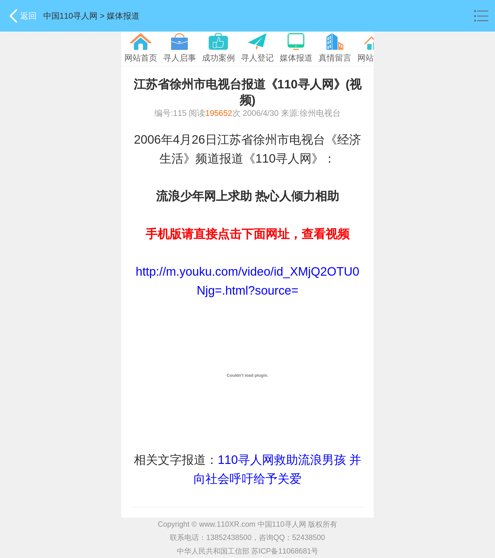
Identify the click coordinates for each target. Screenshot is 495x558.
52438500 (308, 537)
